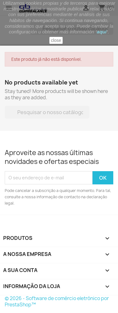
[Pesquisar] (47, 112)
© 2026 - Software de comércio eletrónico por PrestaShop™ (57, 301)
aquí (102, 31)
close (56, 40)
